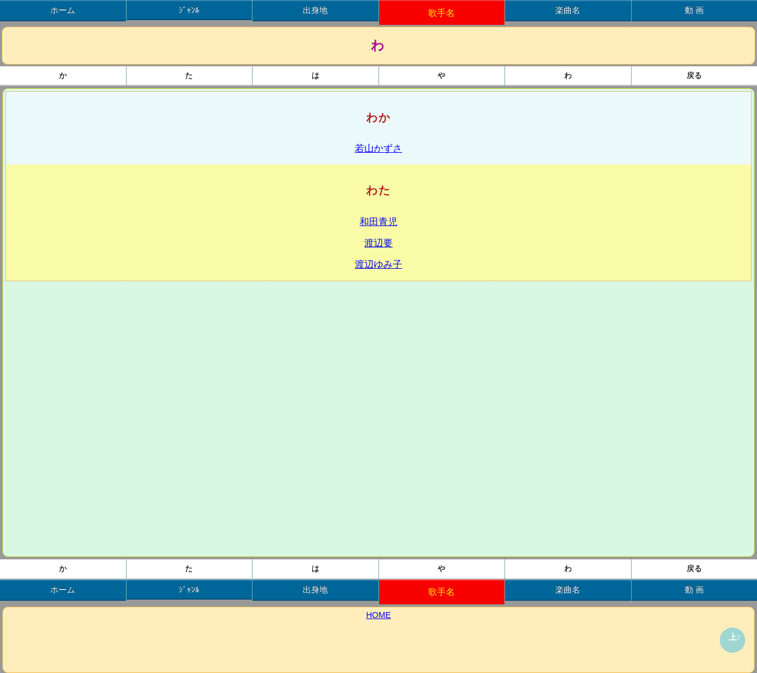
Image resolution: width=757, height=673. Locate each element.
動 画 (694, 10)
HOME (378, 615)
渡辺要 (378, 242)
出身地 (315, 10)
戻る (694, 76)
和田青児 (378, 221)
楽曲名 (567, 10)
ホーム (62, 10)
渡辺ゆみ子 (378, 264)
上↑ (735, 637)
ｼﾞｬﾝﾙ (189, 10)
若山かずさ (378, 148)
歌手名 (441, 13)
